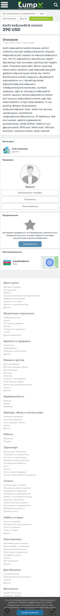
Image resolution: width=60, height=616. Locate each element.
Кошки (7, 320)
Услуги (7, 332)
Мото (6, 466)
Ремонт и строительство (16, 304)
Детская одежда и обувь (16, 367)
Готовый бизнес (12, 574)
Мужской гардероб (13, 419)
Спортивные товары (14, 381)
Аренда (7, 400)
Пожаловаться (30, 206)
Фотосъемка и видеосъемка (17, 505)
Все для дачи (10, 290)
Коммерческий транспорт (16, 460)
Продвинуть (30, 244)
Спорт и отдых (11, 530)
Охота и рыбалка (12, 527)
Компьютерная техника (15, 549)
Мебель (7, 293)
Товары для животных (15, 329)
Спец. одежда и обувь (14, 422)
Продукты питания (13, 301)
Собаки (7, 326)
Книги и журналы (12, 521)
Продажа (8, 406)
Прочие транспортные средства (20, 475)
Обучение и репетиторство (17, 488)
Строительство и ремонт (16, 502)
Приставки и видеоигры (16, 552)
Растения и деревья (13, 323)
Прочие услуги (11, 511)
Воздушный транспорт (15, 451)
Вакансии (8, 438)
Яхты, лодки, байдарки (15, 472)
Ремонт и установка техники (18, 496)
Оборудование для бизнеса (17, 577)
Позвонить (30, 199)
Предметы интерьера (14, 298)
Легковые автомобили (15, 463)
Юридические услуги (14, 508)
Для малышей (10, 370)
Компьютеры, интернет (15, 485)
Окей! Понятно (30, 612)
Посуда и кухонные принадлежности (22, 295)
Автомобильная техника (16, 543)
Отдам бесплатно (12, 593)
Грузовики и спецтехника (16, 454)
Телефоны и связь (12, 555)
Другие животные (12, 335)
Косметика (9, 345)
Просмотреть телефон (30, 192)
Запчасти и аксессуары (15, 457)
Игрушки (8, 376)
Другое (7, 307)
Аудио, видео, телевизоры (17, 546)
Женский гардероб (13, 416)
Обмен (7, 403)
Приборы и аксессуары (15, 351)
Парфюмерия (10, 348)
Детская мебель (12, 364)
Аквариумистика (12, 317)
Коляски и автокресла (15, 378)
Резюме (7, 441)
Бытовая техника (12, 287)
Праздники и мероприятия (17, 494)
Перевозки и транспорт (15, 491)
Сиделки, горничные (14, 500)
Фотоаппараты (11, 561)
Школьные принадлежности (18, 384)
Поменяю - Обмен (12, 596)
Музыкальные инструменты (17, 524)
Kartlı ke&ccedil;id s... (41, 18)
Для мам (8, 373)
